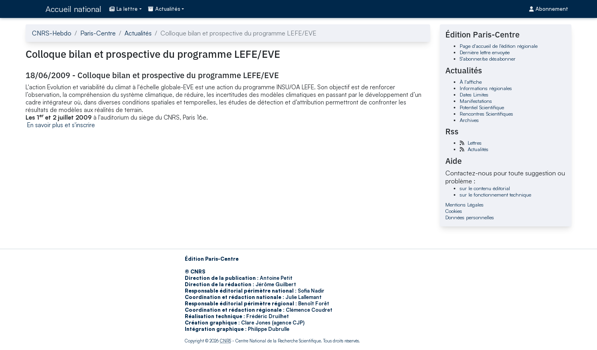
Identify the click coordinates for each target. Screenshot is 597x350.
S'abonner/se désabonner (488, 58)
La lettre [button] (123, 9)
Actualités (138, 33)
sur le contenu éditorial (485, 188)
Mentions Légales (464, 204)
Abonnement (548, 9)
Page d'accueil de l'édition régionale (499, 46)
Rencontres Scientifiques (486, 113)
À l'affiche (471, 82)
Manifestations (476, 101)
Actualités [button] (164, 9)
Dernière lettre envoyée (485, 52)
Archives (469, 120)
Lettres (475, 143)
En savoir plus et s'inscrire (61, 125)
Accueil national (73, 9)
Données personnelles (469, 217)
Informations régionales (486, 88)
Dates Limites (474, 94)
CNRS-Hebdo (51, 33)
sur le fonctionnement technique (495, 194)
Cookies (453, 211)
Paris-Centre (98, 33)
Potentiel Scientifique (482, 107)
